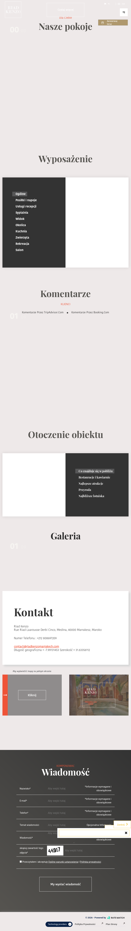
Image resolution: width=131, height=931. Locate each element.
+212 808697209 (47, 638)
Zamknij (122, 824)
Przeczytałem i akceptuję (35, 862)
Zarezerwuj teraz (109, 22)
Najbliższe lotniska (91, 496)
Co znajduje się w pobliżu (96, 471)
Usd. (121, 4)
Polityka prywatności (90, 862)
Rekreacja (22, 244)
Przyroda (85, 490)
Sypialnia (22, 213)
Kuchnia (21, 231)
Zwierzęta (22, 237)
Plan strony (115, 924)
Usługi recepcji (26, 206)
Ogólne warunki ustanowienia (63, 862)
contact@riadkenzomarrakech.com (36, 646)
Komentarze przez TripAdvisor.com (43, 312)
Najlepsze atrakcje (91, 483)
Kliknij (32, 695)
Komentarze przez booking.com (90, 312)
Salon (19, 250)
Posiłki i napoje (26, 200)
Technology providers (60, 924)
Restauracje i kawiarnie (94, 477)
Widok (20, 219)
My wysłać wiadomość (65, 884)
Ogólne (21, 194)
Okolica (21, 225)
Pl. (107, 4)
